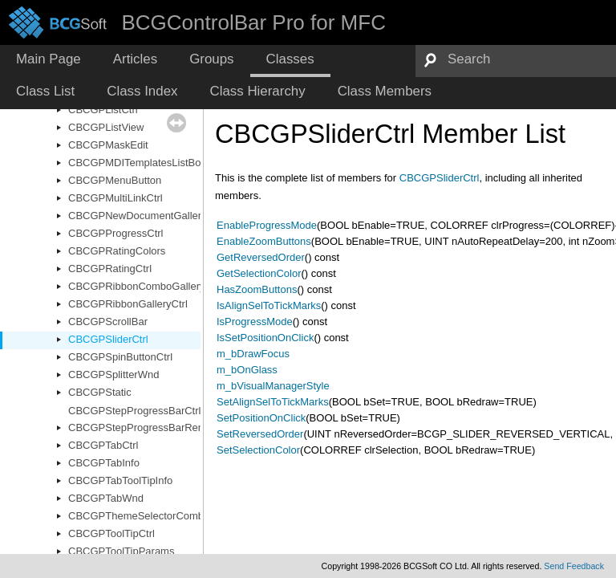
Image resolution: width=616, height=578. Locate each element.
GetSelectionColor (259, 273)
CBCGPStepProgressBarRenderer (148, 427)
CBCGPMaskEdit (108, 145)
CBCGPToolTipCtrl (111, 533)
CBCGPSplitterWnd (113, 374)
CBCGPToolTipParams (121, 551)
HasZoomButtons (257, 289)
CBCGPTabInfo (104, 463)
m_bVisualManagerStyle (273, 386)
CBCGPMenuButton (114, 180)
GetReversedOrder (261, 257)
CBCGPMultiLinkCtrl (115, 198)
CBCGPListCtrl (103, 110)
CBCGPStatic (100, 392)
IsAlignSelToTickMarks (269, 305)
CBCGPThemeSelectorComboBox (148, 516)
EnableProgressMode (267, 225)
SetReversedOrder (260, 434)
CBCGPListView (106, 127)
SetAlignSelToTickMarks (273, 402)
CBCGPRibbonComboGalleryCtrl (144, 286)
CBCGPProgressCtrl (115, 233)
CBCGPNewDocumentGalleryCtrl (145, 216)
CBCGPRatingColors (116, 251)
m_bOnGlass (247, 370)
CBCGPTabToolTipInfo (120, 480)
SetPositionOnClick (261, 418)
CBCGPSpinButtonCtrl (120, 357)
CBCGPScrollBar (108, 321)
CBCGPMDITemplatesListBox (137, 163)
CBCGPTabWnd (106, 498)
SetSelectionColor (258, 450)
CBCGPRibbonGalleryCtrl (128, 304)
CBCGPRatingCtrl (110, 269)
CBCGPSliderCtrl (108, 339)
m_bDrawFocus (253, 354)
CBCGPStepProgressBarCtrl (134, 411)
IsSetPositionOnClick (265, 338)
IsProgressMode (255, 321)
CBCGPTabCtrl (103, 445)
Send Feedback (574, 566)
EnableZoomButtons (264, 241)
